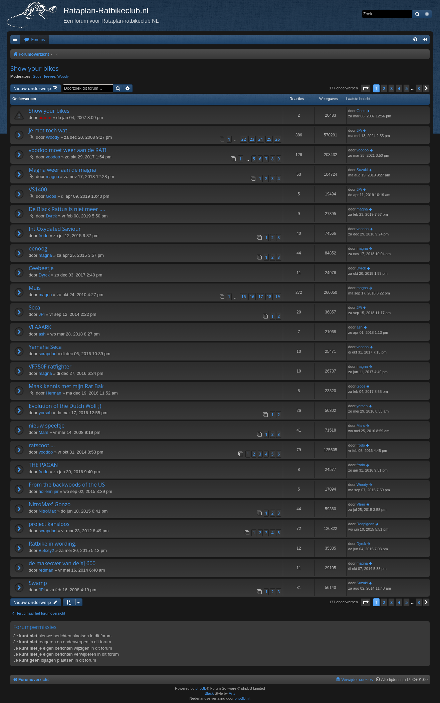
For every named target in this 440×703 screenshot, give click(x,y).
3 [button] (391, 88)
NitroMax (47, 511)
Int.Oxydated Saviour (55, 228)
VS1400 (38, 189)
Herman (53, 393)
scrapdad (47, 353)
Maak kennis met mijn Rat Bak (66, 386)
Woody (63, 76)
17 (260, 296)
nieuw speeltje (46, 425)
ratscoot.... (42, 445)
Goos (37, 76)
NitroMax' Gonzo (49, 504)
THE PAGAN (43, 465)
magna (52, 176)
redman (46, 570)
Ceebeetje (41, 268)
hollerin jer (49, 491)
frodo (44, 235)
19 (277, 296)
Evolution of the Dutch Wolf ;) (65, 406)
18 (269, 296)
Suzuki (362, 170)
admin (45, 117)
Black (209, 693)
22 (243, 139)
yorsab (45, 412)
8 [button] (419, 88)
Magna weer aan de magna (62, 169)
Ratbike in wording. (52, 543)
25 (269, 139)
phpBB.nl (242, 698)
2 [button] (384, 88)
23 (252, 139)
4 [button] (399, 88)
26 (277, 139)
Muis (35, 287)
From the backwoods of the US (67, 484)
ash (42, 333)
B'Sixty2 (46, 550)
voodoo (53, 156)
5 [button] (406, 88)
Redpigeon (365, 524)
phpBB (200, 688)
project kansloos (49, 524)
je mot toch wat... (50, 130)
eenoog (38, 248)
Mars (43, 432)
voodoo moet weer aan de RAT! (67, 150)
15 (243, 296)
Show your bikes (34, 68)
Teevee (49, 76)
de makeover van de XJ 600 (62, 563)
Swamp (38, 583)
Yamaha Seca (45, 346)
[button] (366, 88)
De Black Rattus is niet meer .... (67, 209)
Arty (232, 693)
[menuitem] (34, 39)
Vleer (361, 504)
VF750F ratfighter (50, 366)
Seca (34, 307)
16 (252, 296)
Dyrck (51, 215)
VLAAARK (40, 327)
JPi (359, 130)
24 (260, 139)
